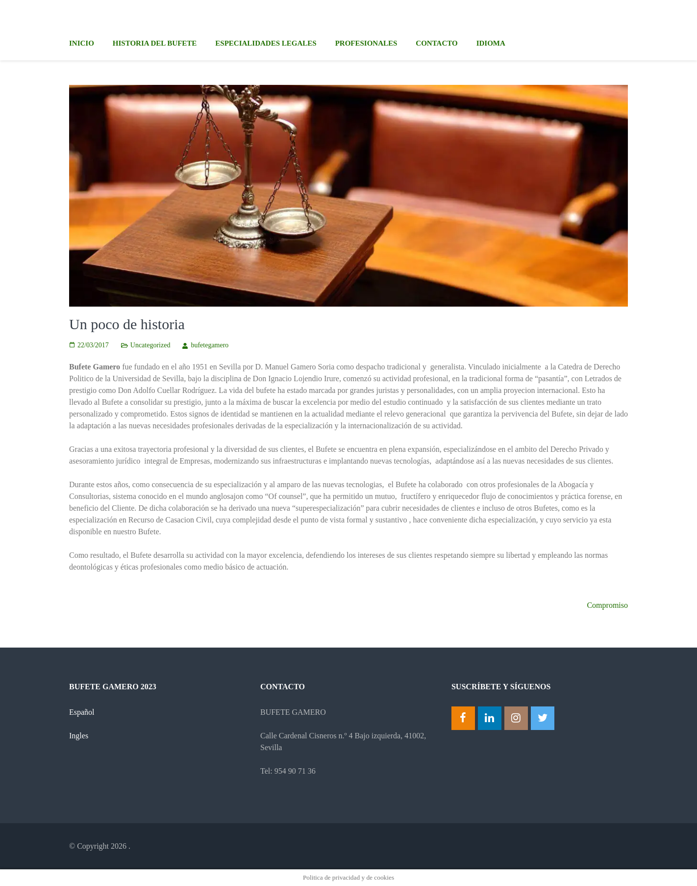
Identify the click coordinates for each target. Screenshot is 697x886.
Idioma (490, 43)
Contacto (436, 43)
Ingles (78, 735)
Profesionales (366, 43)
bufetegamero (209, 345)
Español (82, 712)
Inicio (81, 43)
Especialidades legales (265, 43)
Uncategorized (150, 345)
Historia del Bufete (155, 43)
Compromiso (607, 605)
